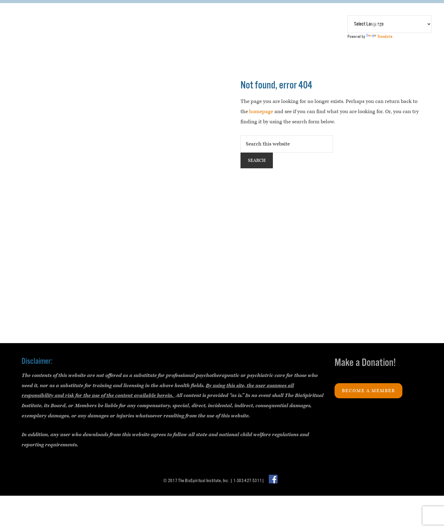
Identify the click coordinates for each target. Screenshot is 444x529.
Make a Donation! (365, 363)
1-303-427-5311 (247, 481)
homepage (261, 111)
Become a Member (368, 391)
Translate (379, 36)
